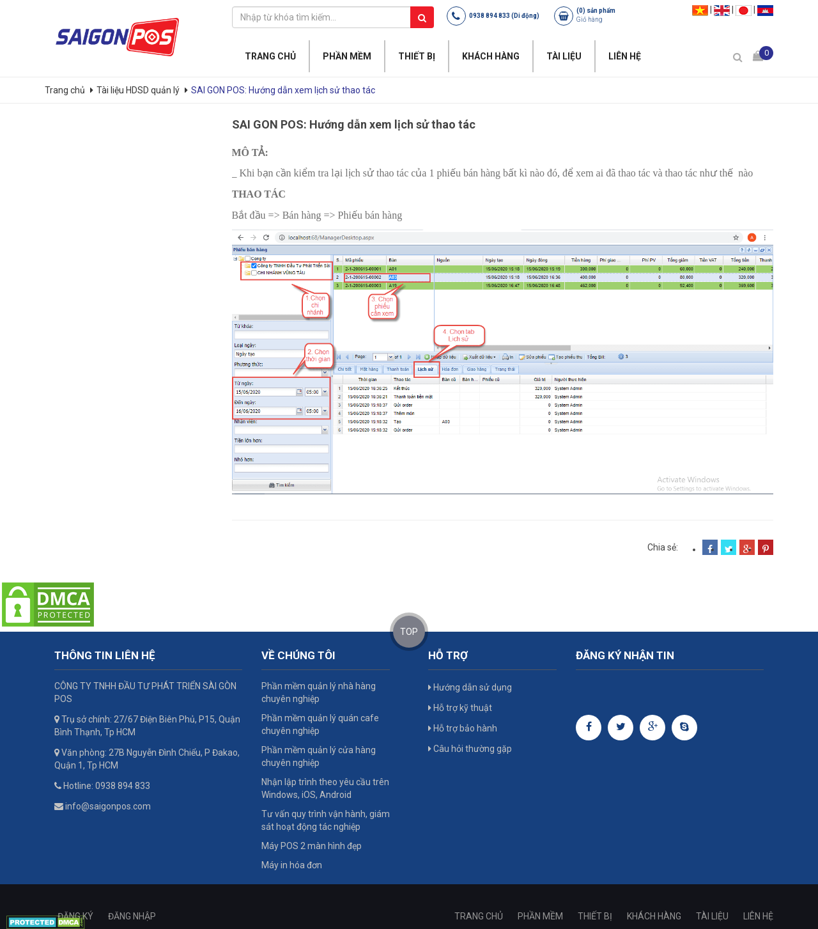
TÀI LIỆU (564, 56)
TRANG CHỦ (270, 56)
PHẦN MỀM (347, 56)
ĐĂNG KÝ (75, 916)
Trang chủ (66, 90)
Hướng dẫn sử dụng (470, 687)
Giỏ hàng (589, 19)
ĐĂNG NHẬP (132, 916)
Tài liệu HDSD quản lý (138, 90)
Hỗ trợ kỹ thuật (460, 708)
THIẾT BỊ (416, 56)
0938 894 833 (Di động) (504, 15)
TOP (409, 632)
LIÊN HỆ (624, 56)
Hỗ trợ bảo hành (462, 728)
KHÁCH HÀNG (491, 56)
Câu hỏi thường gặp (470, 749)
